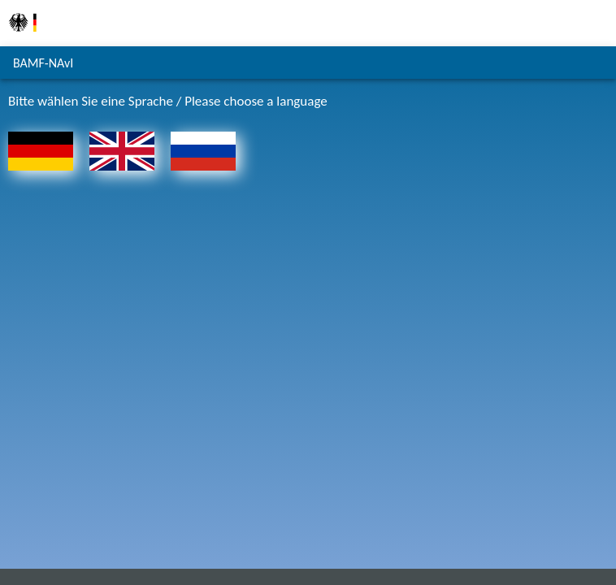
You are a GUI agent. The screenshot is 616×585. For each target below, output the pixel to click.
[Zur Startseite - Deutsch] (40, 174)
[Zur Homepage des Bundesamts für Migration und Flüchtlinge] (22, 40)
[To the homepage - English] (122, 174)
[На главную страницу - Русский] (203, 174)
